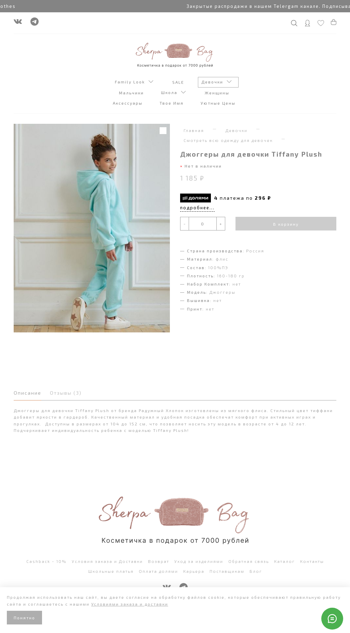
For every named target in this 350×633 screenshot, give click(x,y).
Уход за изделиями (198, 561)
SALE (179, 82)
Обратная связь (248, 561)
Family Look (134, 82)
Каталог (284, 561)
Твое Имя (172, 103)
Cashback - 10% (46, 561)
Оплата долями (158, 571)
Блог (256, 571)
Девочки (216, 82)
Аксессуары (128, 103)
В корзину (286, 224)
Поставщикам (227, 571)
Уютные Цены (219, 103)
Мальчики (132, 92)
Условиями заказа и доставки (129, 604)
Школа (173, 93)
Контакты (312, 561)
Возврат (158, 561)
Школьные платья (111, 571)
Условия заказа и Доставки (107, 561)
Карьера (193, 571)
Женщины (218, 92)
